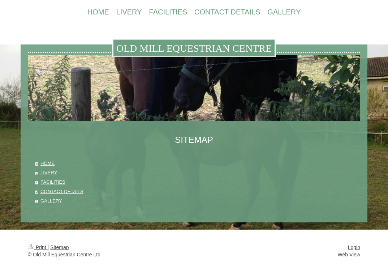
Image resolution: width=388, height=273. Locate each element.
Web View (348, 254)
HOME (47, 163)
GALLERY (51, 201)
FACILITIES (52, 182)
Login (354, 247)
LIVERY (48, 172)
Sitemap (59, 247)
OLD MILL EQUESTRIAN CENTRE (194, 48)
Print (38, 247)
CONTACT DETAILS (61, 191)
